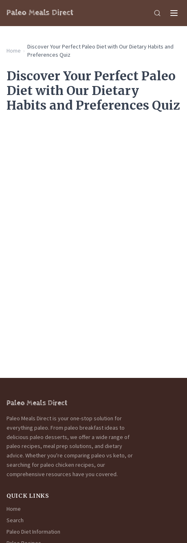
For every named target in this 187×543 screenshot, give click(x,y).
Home (14, 50)
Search (15, 520)
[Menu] (173, 13)
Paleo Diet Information (33, 531)
